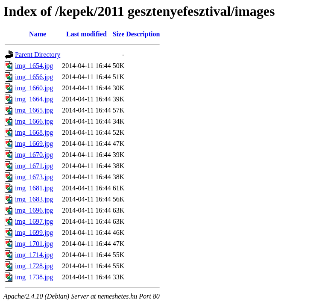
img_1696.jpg (34, 210)
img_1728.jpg (34, 266)
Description (143, 34)
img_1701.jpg (34, 243)
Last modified (86, 34)
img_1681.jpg (34, 188)
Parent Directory (37, 54)
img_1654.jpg (34, 65)
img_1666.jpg (34, 121)
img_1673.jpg (34, 177)
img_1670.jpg (34, 154)
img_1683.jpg (34, 199)
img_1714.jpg (34, 254)
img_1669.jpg (34, 143)
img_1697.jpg (34, 221)
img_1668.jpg (34, 132)
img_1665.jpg (34, 110)
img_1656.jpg (34, 76)
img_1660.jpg (34, 88)
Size (119, 34)
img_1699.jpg (34, 232)
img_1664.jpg (34, 99)
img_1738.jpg (34, 277)
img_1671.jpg (34, 165)
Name (37, 34)
